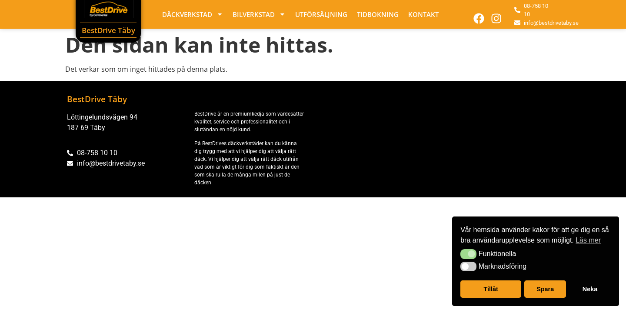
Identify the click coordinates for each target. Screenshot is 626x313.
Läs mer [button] (588, 240)
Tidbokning (378, 14)
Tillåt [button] (491, 289)
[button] (468, 254)
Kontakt (423, 14)
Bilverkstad (259, 14)
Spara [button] (545, 289)
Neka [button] (590, 289)
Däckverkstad (192, 14)
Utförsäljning (321, 14)
